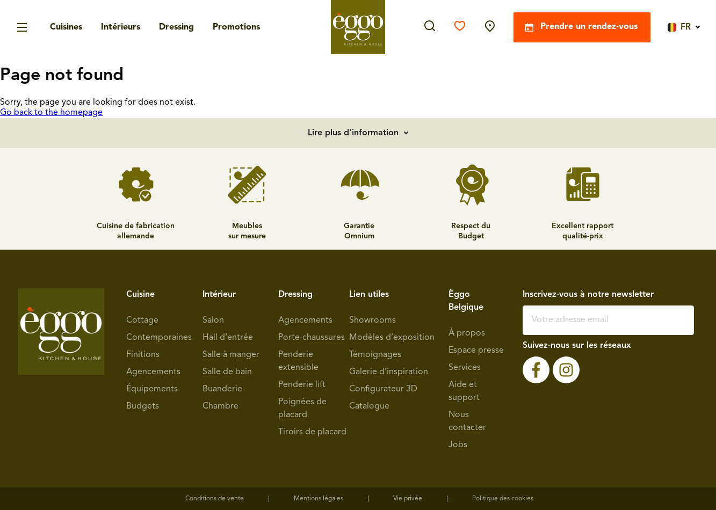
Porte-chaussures (311, 337)
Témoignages (375, 355)
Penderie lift (302, 385)
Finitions (143, 355)
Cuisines (66, 27)
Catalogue (369, 406)
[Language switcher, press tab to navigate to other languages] (681, 26)
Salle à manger (230, 355)
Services (465, 367)
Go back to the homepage (51, 112)
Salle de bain (227, 372)
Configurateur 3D (383, 389)
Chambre (220, 406)
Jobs (458, 445)
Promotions (236, 27)
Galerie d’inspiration (388, 372)
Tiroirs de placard (312, 432)
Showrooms (372, 320)
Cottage (142, 320)
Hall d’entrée (227, 337)
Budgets (142, 406)
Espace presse (476, 350)
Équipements (152, 389)
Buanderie (222, 389)
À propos (467, 333)
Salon (213, 320)
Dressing (176, 27)
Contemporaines (159, 337)
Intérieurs (120, 27)
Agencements (153, 372)
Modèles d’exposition (392, 337)
